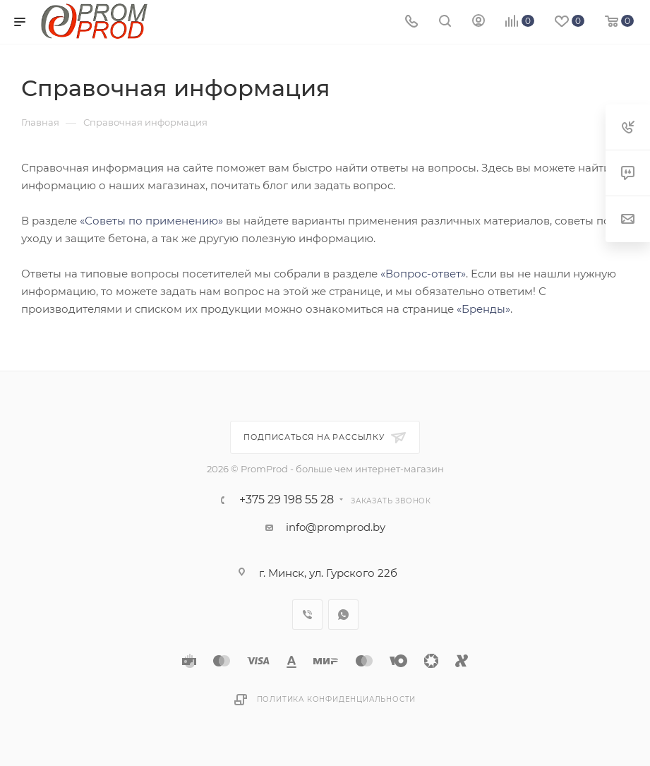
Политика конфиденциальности (336, 699)
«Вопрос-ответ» (423, 273)
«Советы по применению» (151, 220)
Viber (307, 614)
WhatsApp (343, 614)
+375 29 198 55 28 (286, 499)
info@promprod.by (335, 527)
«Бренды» (483, 309)
